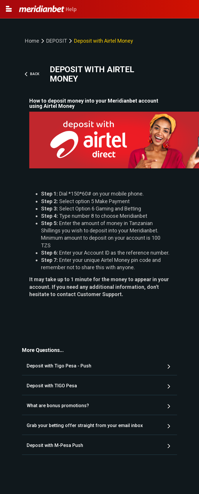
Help (48, 9)
